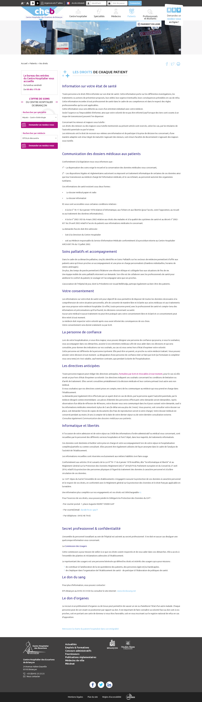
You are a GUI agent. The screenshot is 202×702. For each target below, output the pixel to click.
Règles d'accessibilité (111, 697)
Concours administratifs (78, 650)
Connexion (135, 3)
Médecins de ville (74, 660)
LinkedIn (109, 685)
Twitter (173, 64)
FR (68, 3)
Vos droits (43, 63)
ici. (140, 492)
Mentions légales (75, 697)
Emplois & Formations (77, 647)
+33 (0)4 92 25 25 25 (35, 674)
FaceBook (92, 685)
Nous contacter (33, 676)
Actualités (71, 644)
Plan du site (93, 697)
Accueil (24, 63)
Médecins (116, 16)
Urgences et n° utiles (53, 3)
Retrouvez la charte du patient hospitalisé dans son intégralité (90, 629)
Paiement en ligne (150, 24)
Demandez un (174, 18)
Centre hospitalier (78, 16)
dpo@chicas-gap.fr (89, 510)
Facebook (167, 64)
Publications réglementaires (80, 657)
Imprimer (178, 64)
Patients (132, 16)
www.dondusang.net (126, 591)
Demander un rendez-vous (41, 125)
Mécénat (70, 663)
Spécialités (99, 16)
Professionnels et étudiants (150, 17)
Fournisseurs (72, 654)
